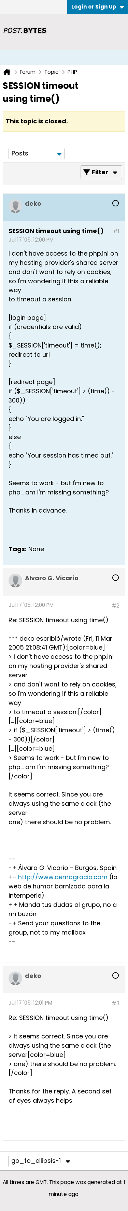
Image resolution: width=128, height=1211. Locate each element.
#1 (116, 231)
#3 (115, 1003)
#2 (115, 605)
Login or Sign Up (97, 6)
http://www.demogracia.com (63, 877)
